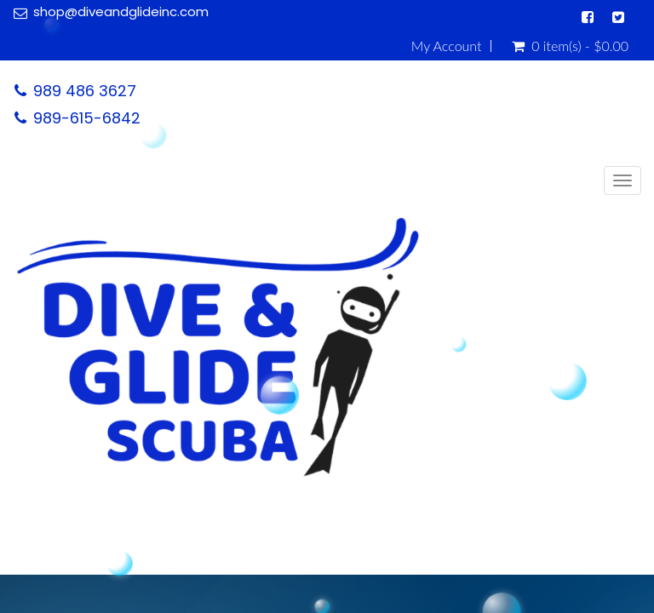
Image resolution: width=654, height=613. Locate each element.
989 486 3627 (84, 90)
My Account (446, 46)
